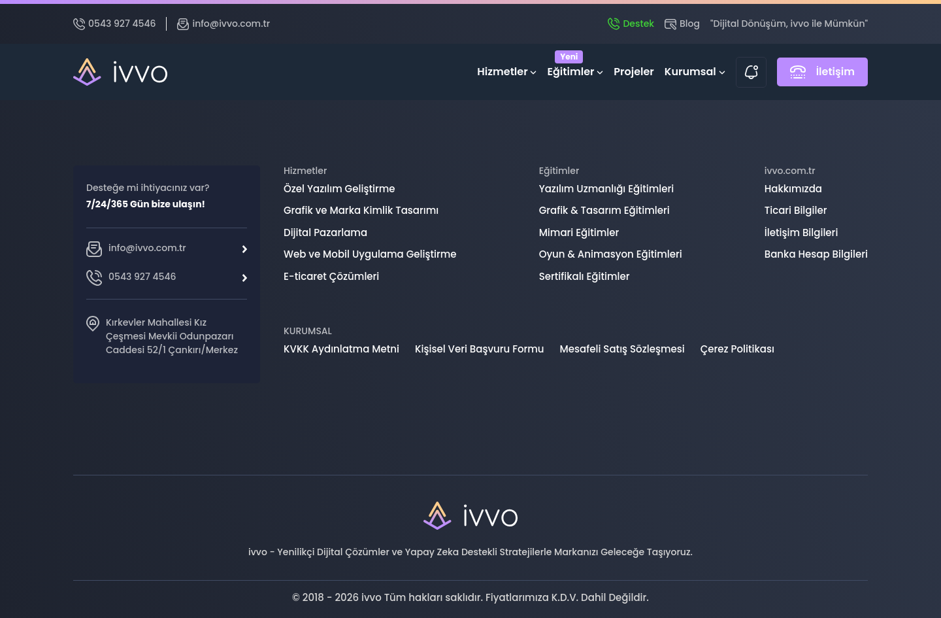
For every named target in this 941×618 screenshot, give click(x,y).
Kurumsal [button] (695, 71)
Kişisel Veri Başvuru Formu (479, 349)
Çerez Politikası (737, 349)
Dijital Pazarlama (325, 232)
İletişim (822, 71)
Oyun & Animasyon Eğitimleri (610, 254)
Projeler (634, 71)
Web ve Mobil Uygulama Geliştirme (370, 254)
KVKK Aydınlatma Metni (341, 349)
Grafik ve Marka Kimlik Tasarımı (361, 210)
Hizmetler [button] (507, 71)
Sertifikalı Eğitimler (584, 276)
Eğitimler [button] (575, 69)
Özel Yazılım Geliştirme (339, 189)
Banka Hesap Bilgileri (816, 254)
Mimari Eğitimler (579, 232)
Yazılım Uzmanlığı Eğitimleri (606, 189)
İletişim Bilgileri (801, 232)
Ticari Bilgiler (796, 210)
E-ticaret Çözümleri (331, 276)
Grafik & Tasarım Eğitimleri (604, 210)
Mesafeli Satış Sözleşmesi (622, 349)
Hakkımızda (793, 189)
